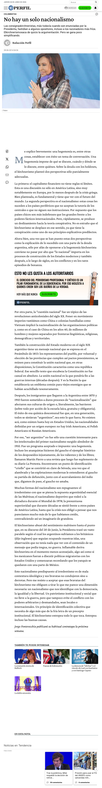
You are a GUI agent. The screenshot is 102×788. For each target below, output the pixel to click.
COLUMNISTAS (10, 14)
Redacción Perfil (21, 42)
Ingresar (72, 8)
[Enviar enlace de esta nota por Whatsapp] (7, 167)
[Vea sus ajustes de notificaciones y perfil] (95, 8)
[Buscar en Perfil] (96, 2)
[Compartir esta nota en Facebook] (7, 151)
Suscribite (84, 8)
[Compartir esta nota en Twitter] (7, 159)
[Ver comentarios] (96, 14)
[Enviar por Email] (7, 175)
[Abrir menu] (6, 8)
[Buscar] (83, 2)
